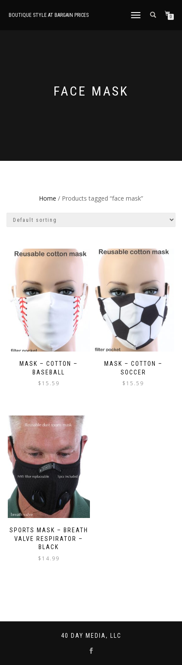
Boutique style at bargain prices (49, 15)
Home (47, 198)
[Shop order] (91, 220)
